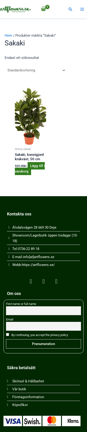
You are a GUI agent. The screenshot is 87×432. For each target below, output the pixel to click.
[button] (70, 9)
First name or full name (21, 304)
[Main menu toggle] (82, 9)
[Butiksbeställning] (35, 70)
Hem (8, 35)
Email (9, 319)
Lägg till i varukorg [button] (30, 168)
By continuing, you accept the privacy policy (37, 335)
